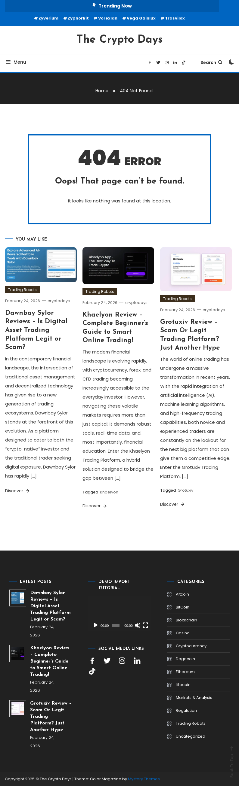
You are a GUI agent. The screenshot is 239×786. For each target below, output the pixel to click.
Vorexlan (107, 18)
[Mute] (138, 625)
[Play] (96, 625)
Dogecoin (185, 658)
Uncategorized (190, 736)
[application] (119, 613)
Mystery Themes (144, 779)
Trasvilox (175, 18)
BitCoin (182, 607)
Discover (17, 490)
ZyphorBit (78, 18)
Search (211, 62)
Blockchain (186, 620)
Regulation (186, 710)
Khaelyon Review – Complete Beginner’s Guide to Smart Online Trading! (49, 661)
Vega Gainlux (141, 18)
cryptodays (59, 300)
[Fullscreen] (145, 625)
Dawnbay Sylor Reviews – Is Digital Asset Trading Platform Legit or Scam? (36, 330)
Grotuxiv (185, 490)
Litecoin (183, 684)
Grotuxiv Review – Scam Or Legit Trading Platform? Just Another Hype (51, 716)
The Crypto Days (119, 40)
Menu (15, 62)
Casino (183, 633)
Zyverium (48, 18)
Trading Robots (22, 289)
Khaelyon (109, 492)
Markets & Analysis (194, 697)
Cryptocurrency (191, 645)
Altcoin (182, 594)
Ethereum (185, 671)
